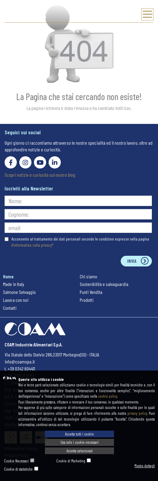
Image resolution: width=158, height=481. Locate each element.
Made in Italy (13, 284)
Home (8, 276)
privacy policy (137, 413)
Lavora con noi (15, 300)
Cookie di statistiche (18, 469)
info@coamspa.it (20, 361)
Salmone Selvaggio (19, 292)
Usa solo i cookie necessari (80, 442)
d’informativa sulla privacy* (32, 245)
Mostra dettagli (144, 465)
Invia (131, 261)
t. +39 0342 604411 (20, 368)
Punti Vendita (91, 292)
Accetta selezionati (80, 450)
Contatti (10, 308)
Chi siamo (88, 276)
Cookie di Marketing (70, 460)
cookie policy (107, 396)
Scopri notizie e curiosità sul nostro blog (40, 175)
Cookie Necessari (16, 460)
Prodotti (87, 300)
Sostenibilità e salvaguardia (104, 284)
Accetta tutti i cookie (79, 434)
